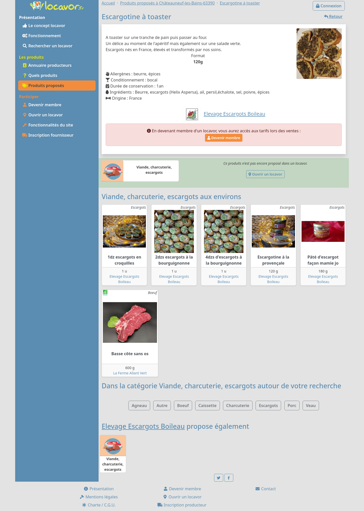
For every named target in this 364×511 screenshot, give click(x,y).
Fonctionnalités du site (47, 125)
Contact (265, 489)
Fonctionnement (41, 35)
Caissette (207, 405)
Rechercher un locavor (47, 46)
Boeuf (183, 405)
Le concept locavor (43, 25)
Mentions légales (98, 497)
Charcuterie (237, 405)
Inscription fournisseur (48, 135)
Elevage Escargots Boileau (143, 426)
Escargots (268, 405)
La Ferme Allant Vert (130, 373)
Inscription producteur (182, 505)
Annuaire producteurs (47, 65)
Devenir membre (41, 105)
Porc (292, 405)
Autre (161, 405)
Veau (311, 405)
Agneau (139, 405)
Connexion (329, 6)
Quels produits (39, 75)
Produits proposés (43, 85)
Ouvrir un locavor (42, 115)
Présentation (98, 489)
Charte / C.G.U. (99, 505)
